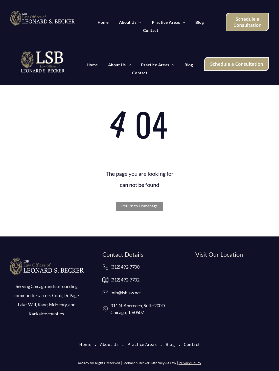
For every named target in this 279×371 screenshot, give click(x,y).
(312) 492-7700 (124, 267)
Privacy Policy (190, 363)
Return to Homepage (139, 205)
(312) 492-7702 (124, 279)
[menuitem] (103, 22)
